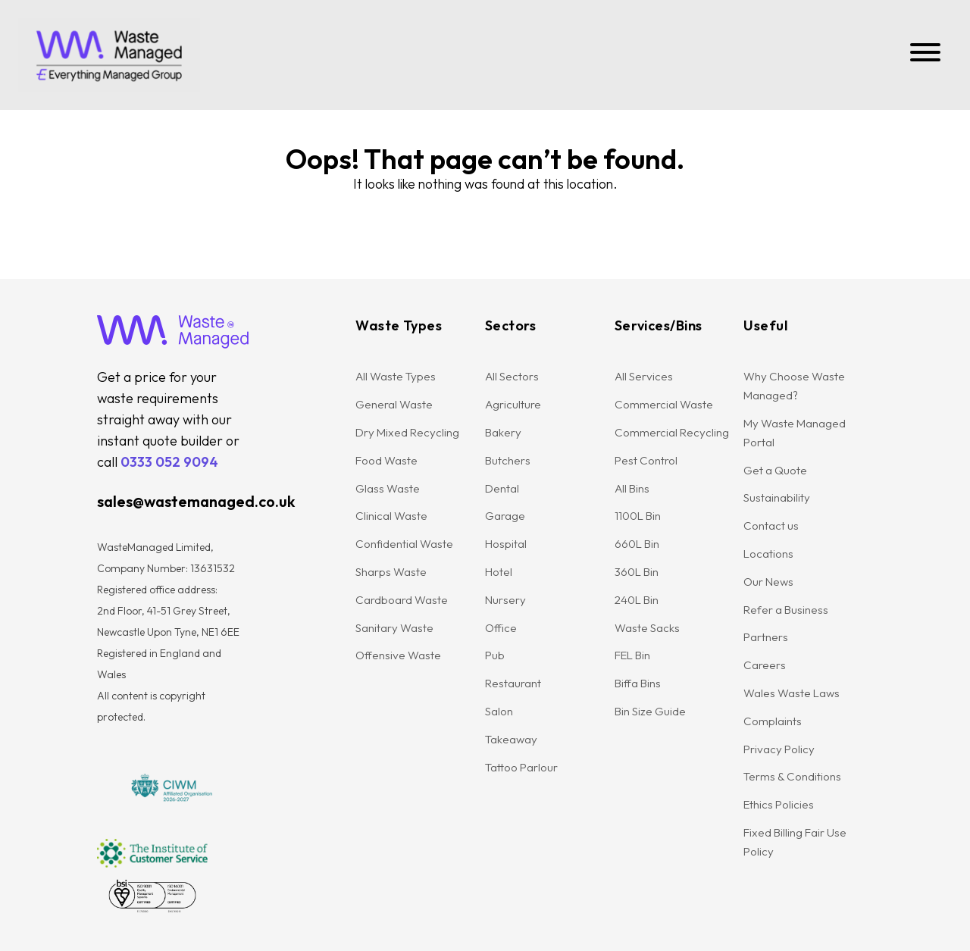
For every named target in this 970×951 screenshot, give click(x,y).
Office (501, 628)
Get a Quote (775, 470)
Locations (768, 553)
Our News (768, 581)
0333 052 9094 (169, 462)
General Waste (394, 404)
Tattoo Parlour (521, 767)
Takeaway (511, 739)
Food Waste (386, 460)
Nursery (505, 600)
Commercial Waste (664, 404)
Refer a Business (785, 609)
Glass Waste (387, 488)
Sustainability (776, 497)
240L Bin (637, 600)
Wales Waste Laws (791, 693)
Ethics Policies (778, 804)
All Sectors (512, 376)
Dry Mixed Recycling (407, 432)
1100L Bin (638, 515)
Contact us (771, 525)
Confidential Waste (404, 544)
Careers (764, 665)
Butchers (507, 460)
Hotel (498, 572)
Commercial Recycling (672, 432)
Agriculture (513, 404)
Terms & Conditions (792, 776)
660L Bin (637, 544)
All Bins (632, 488)
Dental (502, 488)
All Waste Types (395, 376)
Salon (499, 711)
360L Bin (637, 572)
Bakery (503, 432)
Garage (505, 515)
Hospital (506, 544)
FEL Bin (632, 655)
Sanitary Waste (394, 628)
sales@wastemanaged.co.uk (196, 501)
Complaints (772, 721)
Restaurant (513, 683)
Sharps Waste (391, 572)
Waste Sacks (647, 628)
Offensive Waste (398, 655)
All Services (644, 376)
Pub (495, 655)
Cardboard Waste (401, 600)
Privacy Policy (779, 749)
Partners (765, 637)
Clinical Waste (391, 515)
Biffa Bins (638, 683)
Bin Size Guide (650, 711)
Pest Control (646, 460)
